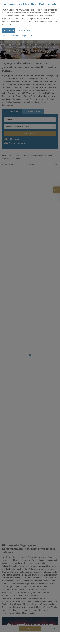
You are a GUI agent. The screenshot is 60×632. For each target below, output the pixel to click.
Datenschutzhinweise (11, 36)
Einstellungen (24, 30)
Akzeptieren (8, 30)
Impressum (27, 36)
